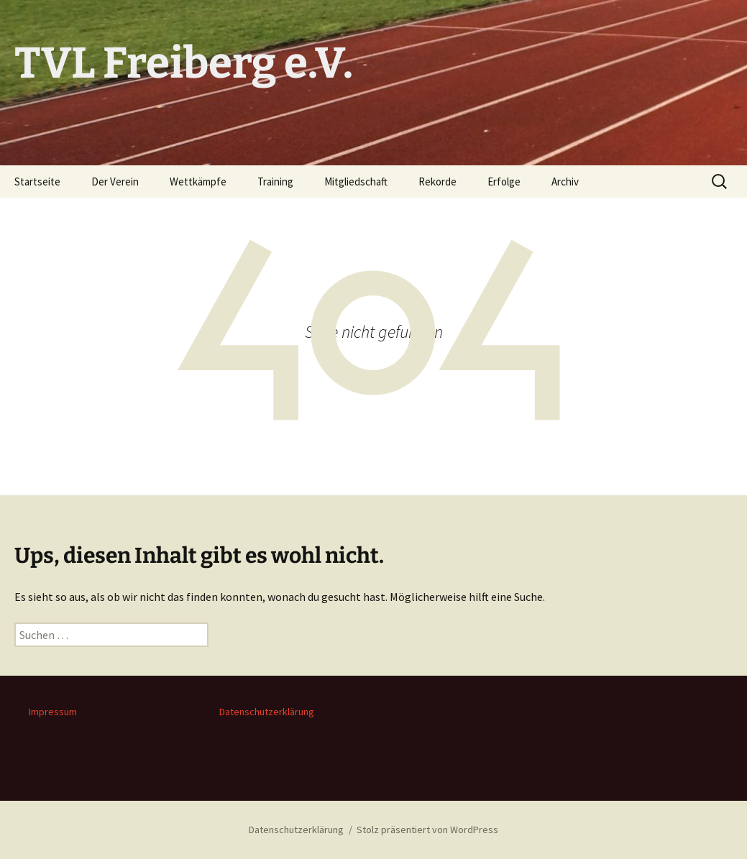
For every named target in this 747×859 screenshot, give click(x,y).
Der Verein (115, 181)
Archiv (565, 181)
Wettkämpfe (198, 181)
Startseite (37, 181)
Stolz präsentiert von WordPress (427, 829)
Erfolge (504, 181)
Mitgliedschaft (356, 181)
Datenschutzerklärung (266, 711)
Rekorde (437, 181)
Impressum (53, 711)
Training (275, 181)
